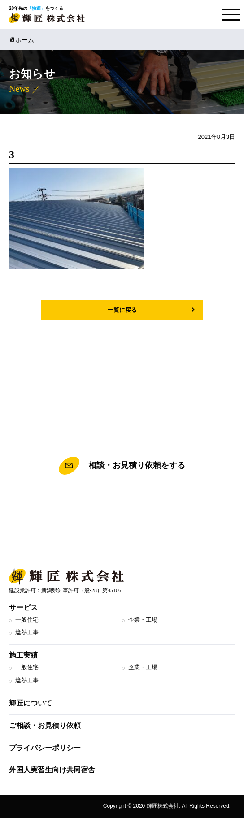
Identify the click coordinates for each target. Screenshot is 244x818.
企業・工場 (142, 619)
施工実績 (23, 655)
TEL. (122, 506)
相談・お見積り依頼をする (122, 466)
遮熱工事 (27, 632)
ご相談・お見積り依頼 (45, 725)
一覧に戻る (122, 310)
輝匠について (30, 703)
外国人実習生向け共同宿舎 (52, 770)
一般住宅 (27, 619)
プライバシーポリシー (45, 748)
